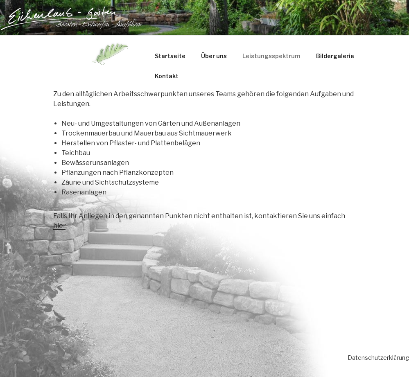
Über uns (214, 55)
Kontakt (167, 75)
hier (59, 226)
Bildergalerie (335, 55)
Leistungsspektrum (271, 55)
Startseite (170, 55)
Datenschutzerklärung (378, 357)
